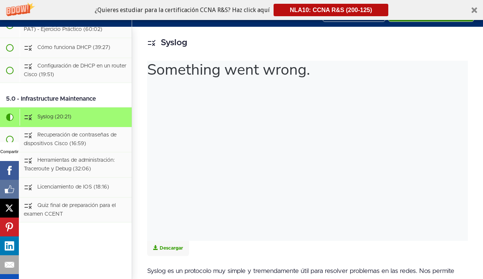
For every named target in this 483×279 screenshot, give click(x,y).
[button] (241, 10)
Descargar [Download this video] (168, 248)
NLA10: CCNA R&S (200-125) (331, 10)
